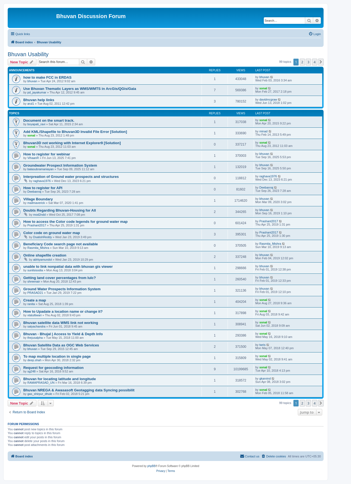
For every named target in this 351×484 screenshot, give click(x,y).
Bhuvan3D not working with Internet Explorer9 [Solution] (72, 143)
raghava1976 (42, 181)
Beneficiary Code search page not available (60, 244)
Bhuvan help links (38, 100)
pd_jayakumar (36, 92)
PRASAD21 (35, 292)
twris (262, 344)
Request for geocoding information (53, 368)
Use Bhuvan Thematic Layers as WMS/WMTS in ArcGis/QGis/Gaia (79, 89)
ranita (31, 304)
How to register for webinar (46, 154)
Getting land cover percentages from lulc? (59, 278)
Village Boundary (38, 199)
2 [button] (302, 61)
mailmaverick (36, 202)
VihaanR (33, 158)
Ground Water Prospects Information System (62, 289)
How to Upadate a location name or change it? (63, 311)
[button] (321, 62)
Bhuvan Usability (28, 54)
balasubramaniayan (40, 169)
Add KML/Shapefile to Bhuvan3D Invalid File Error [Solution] (75, 132)
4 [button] (315, 61)
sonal (263, 88)
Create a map (34, 300)
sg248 (31, 371)
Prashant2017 (36, 225)
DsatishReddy (42, 237)
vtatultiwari (34, 315)
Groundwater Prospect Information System (60, 165)
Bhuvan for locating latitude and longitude (59, 379)
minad (263, 131)
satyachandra (36, 326)
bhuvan (32, 81)
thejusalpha (35, 337)
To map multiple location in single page (57, 356)
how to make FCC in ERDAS (47, 77)
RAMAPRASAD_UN (41, 382)
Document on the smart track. (48, 120)
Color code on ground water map (51, 233)
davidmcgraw (268, 99)
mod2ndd (39, 214)
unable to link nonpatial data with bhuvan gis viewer (68, 266)
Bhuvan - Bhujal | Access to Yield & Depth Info (63, 334)
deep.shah (34, 360)
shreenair (33, 281)
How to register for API (42, 188)
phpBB (151, 466)
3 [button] (308, 61)
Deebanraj (34, 191)
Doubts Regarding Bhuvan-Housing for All (59, 210)
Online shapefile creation (44, 255)
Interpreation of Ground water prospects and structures (71, 177)
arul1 (30, 103)
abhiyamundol (42, 259)
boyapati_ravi (36, 124)
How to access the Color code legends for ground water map (75, 222)
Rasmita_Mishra (38, 247)
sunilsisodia (35, 270)
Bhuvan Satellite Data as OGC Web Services (61, 345)
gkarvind (265, 378)
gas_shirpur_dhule (39, 393)
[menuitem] (314, 34)
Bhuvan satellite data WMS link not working (60, 323)
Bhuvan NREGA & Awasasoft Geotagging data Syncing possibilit (78, 390)
